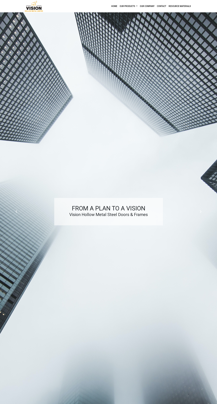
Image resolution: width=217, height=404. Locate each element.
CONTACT (161, 6)
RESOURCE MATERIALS (180, 6)
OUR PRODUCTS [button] (128, 6)
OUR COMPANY (147, 6)
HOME (114, 6)
